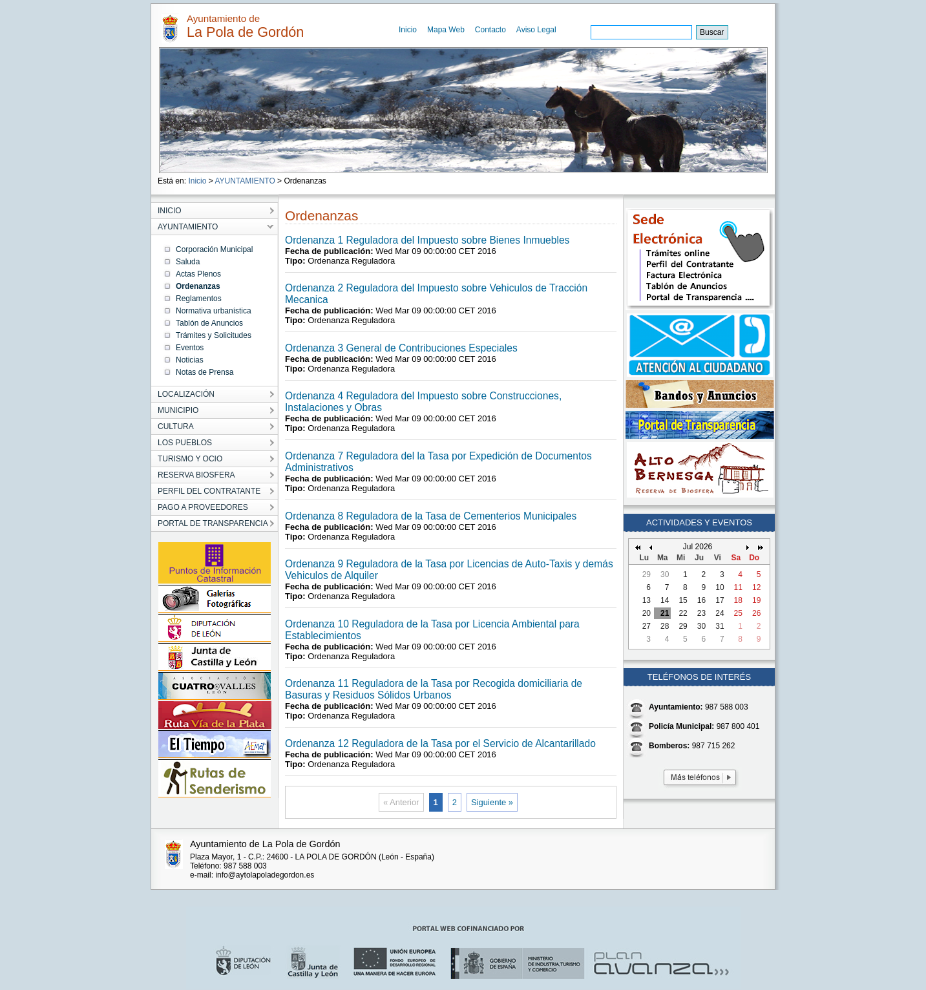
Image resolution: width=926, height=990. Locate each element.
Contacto (490, 29)
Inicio (408, 29)
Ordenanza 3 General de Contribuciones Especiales (401, 347)
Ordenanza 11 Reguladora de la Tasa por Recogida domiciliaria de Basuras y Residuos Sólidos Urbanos (433, 689)
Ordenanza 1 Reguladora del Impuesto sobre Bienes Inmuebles (427, 240)
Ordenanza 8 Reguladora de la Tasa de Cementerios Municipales (430, 516)
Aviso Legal (536, 29)
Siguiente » (492, 802)
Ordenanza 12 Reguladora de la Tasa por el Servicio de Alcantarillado (440, 743)
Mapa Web (446, 29)
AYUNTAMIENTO (245, 180)
